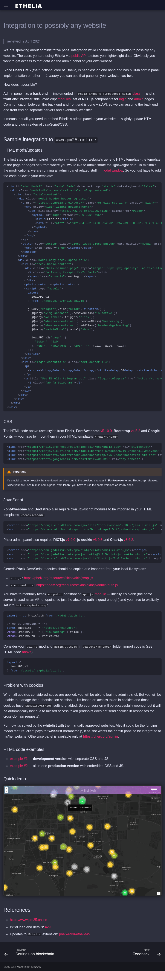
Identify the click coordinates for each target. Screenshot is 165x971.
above (27, 651)
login (123, 99)
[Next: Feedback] (146, 953)
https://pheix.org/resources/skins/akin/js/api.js (58, 577)
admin (139, 99)
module (100, 594)
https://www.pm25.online (28, 919)
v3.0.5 (97, 539)
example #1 (19, 758)
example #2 (19, 765)
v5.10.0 (106, 430)
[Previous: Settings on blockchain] (30, 953)
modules (64, 99)
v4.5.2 (135, 430)
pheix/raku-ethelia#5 (74, 934)
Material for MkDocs (29, 966)
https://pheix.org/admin (100, 736)
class (136, 93)
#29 (48, 926)
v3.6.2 (128, 539)
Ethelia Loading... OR (84, 296)
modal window (112, 170)
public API (79, 56)
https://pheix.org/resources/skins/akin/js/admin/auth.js (77, 585)
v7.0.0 (70, 539)
